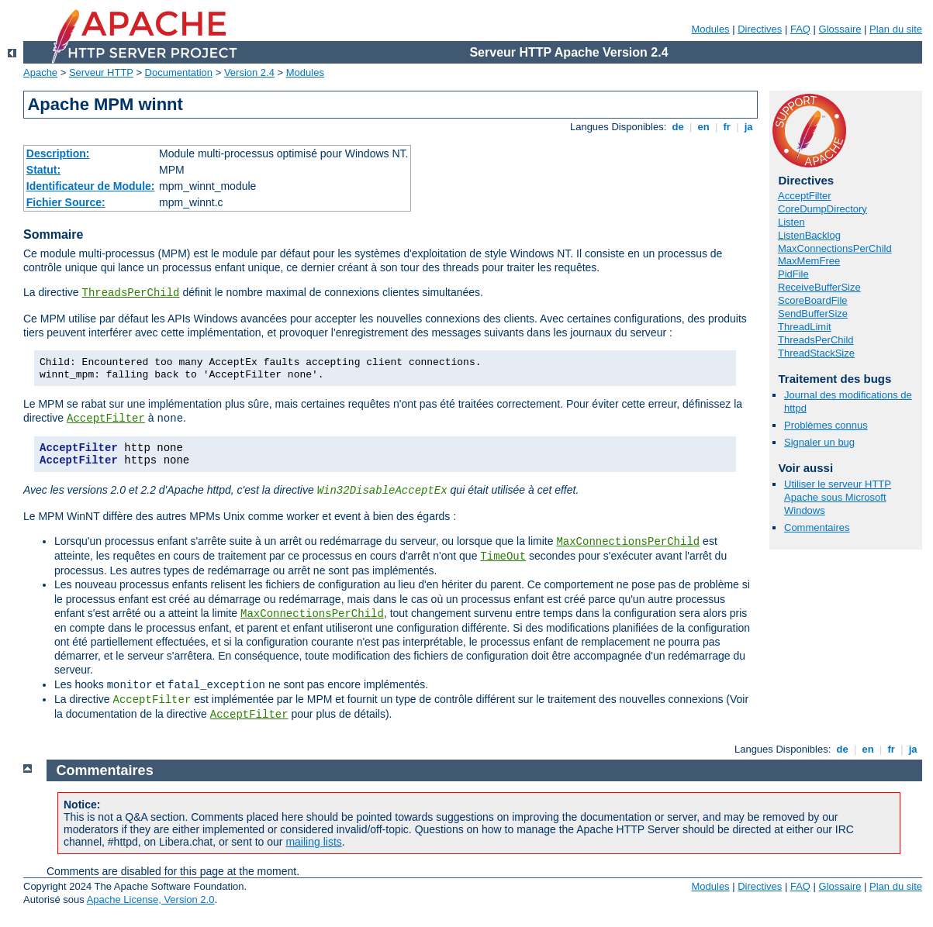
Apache (40, 72)
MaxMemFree (809, 261)
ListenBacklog (809, 235)
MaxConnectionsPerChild (628, 542)
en (703, 127)
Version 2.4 (249, 72)
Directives (760, 29)
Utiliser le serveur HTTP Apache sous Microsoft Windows (837, 497)
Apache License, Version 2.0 (151, 899)
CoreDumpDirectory (822, 209)
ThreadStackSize (816, 353)
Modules (710, 29)
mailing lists (313, 842)
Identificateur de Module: (90, 186)
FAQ (800, 29)
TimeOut (503, 556)
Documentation (179, 72)
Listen (791, 222)
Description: (58, 153)
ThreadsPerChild (130, 293)
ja (748, 127)
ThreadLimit (804, 327)
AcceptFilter (106, 418)
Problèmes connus (826, 425)
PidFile (793, 274)
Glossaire (840, 29)
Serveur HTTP (101, 72)
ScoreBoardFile (813, 300)
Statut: (43, 170)
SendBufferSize (813, 313)
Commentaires (817, 527)
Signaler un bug (819, 442)
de (677, 127)
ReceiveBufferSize (819, 287)
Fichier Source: (65, 202)
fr (727, 127)
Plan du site (895, 29)
